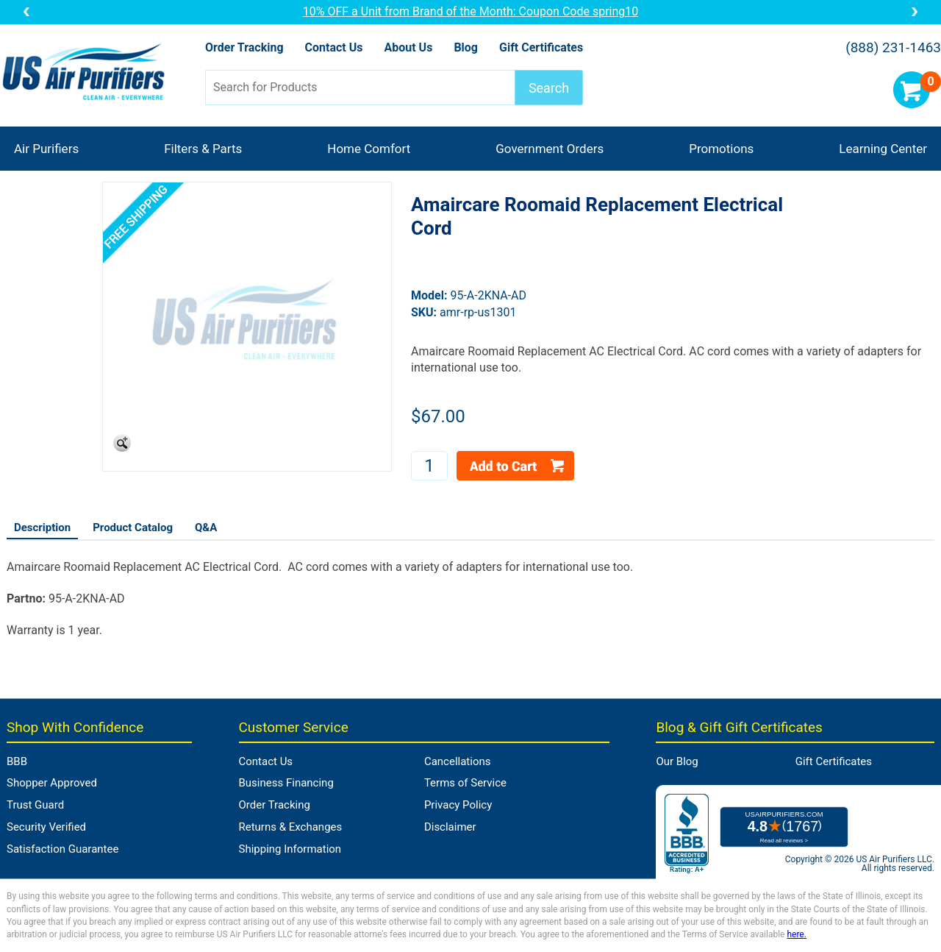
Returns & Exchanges (291, 827)
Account (868, 89)
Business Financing (286, 782)
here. (796, 934)
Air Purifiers (46, 148)
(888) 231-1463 (893, 48)
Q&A (206, 527)
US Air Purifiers (87, 73)
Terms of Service (465, 782)
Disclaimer (450, 827)
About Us (408, 47)
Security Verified (46, 827)
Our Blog (677, 761)
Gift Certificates (541, 47)
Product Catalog (133, 527)
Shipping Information (290, 849)
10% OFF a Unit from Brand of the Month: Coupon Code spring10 (471, 11)
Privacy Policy (458, 804)
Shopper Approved (52, 782)
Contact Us (334, 47)
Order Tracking (244, 47)
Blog (466, 47)
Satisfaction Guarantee (62, 849)
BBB (17, 761)
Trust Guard (35, 804)
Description (42, 527)
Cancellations (457, 761)
